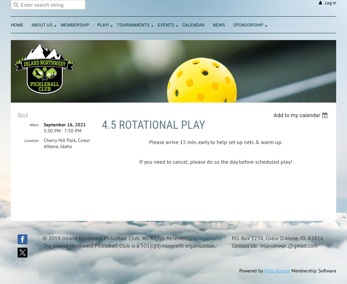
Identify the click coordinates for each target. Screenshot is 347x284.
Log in (330, 3)
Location (31, 140)
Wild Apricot (277, 271)
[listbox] (301, 115)
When (34, 124)
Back (23, 114)
